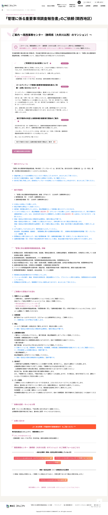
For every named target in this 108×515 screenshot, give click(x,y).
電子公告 (96, 505)
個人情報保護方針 (68, 505)
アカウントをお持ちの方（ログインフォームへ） (32, 458)
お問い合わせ (100, 2)
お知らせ (89, 2)
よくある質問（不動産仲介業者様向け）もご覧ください (52, 427)
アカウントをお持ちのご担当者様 (52, 480)
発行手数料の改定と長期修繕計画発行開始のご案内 (34, 142)
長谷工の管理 (50, 6)
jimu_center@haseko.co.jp (26, 77)
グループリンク (94, 506)
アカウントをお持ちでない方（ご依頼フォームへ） (73, 458)
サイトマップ (58, 505)
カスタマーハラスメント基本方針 (83, 505)
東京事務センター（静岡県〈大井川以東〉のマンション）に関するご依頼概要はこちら (47, 48)
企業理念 (95, 6)
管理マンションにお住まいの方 (62, 5)
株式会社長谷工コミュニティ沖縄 (27, 306)
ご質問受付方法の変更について (37, 63)
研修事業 (80, 6)
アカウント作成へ (53, 462)
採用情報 (103, 6)
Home (43, 6)
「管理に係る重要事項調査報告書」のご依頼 (41, 505)
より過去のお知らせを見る (22, 151)
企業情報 (88, 6)
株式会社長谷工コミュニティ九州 (27, 304)
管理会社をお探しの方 (72, 5)
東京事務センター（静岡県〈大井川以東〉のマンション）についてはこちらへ (54, 487)
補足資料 (43, 212)
